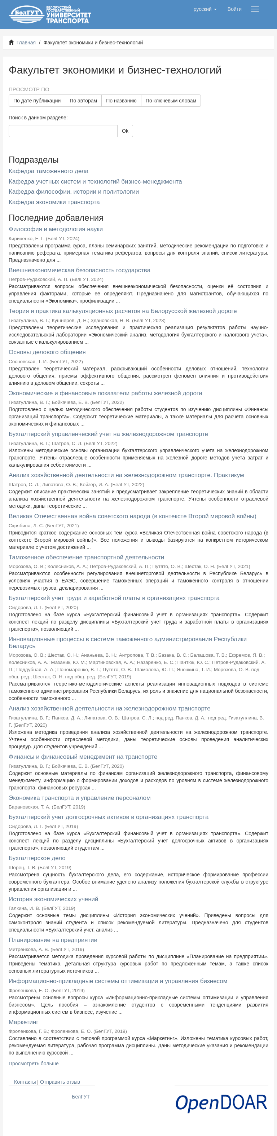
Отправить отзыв (60, 1082)
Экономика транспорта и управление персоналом (80, 797)
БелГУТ (81, 1097)
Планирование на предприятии (53, 940)
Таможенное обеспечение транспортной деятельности (86, 557)
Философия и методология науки (56, 229)
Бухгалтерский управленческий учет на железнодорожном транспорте (108, 434)
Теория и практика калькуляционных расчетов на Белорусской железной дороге (123, 311)
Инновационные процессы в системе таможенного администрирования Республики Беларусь (128, 643)
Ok (125, 131)
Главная (26, 42)
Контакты (25, 1082)
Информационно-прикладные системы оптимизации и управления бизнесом (118, 981)
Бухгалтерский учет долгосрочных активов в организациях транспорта (108, 817)
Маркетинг (24, 1022)
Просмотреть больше (34, 1063)
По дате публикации (37, 101)
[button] (205, 9)
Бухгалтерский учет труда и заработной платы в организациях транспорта (114, 598)
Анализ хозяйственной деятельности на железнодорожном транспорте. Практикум (126, 475)
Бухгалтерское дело (37, 858)
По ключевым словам (171, 101)
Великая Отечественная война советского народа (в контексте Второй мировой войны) (132, 516)
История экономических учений (53, 899)
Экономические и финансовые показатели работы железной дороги (105, 393)
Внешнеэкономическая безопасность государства (79, 270)
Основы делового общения (47, 352)
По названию (121, 101)
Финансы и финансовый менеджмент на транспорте (83, 756)
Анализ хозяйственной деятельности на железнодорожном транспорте (110, 708)
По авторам (83, 101)
